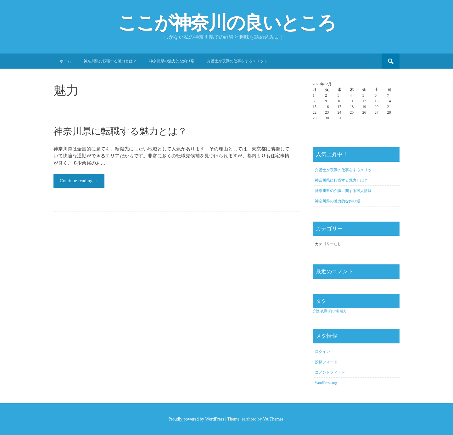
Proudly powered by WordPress (196, 419)
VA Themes (273, 419)
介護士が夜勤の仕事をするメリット (237, 61)
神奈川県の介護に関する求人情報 (343, 191)
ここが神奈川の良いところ (226, 23)
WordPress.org (326, 383)
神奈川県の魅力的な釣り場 (171, 61)
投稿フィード (326, 362)
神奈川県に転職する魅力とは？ (110, 61)
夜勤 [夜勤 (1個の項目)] (324, 311)
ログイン (322, 351)
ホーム (65, 61)
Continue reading (79, 180)
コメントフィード (330, 372)
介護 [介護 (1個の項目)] (316, 311)
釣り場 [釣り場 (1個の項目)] (333, 311)
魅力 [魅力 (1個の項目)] (343, 311)
